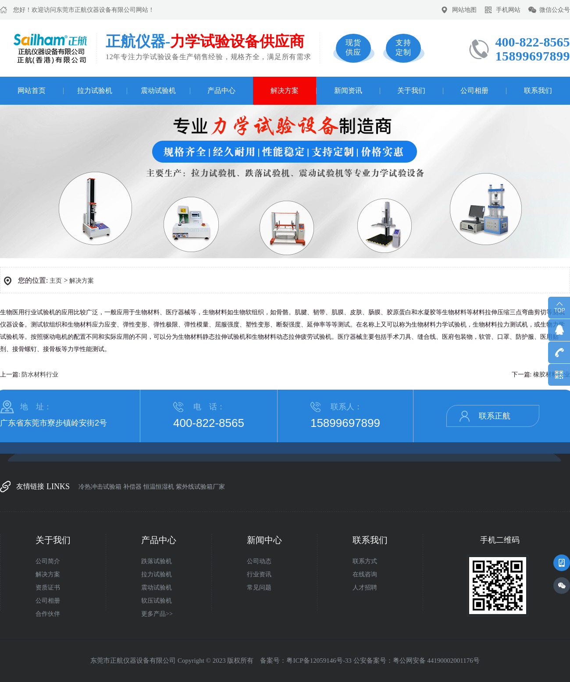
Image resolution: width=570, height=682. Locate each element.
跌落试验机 (156, 561)
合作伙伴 (48, 614)
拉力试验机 (94, 90)
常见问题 (259, 587)
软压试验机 (156, 600)
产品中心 (221, 90)
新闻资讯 (348, 90)
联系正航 (494, 416)
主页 (56, 280)
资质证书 (48, 587)
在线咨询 (365, 574)
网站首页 (32, 90)
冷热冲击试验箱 (99, 486)
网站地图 (464, 10)
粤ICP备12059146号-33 (318, 660)
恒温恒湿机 (158, 486)
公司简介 (48, 561)
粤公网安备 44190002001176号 (436, 660)
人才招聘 (365, 587)
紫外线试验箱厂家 (200, 486)
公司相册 (474, 90)
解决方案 (285, 90)
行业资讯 (259, 574)
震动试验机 (158, 90)
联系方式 (365, 561)
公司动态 (259, 561)
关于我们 (411, 90)
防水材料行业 (39, 374)
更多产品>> (157, 614)
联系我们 (538, 90)
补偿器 (132, 486)
